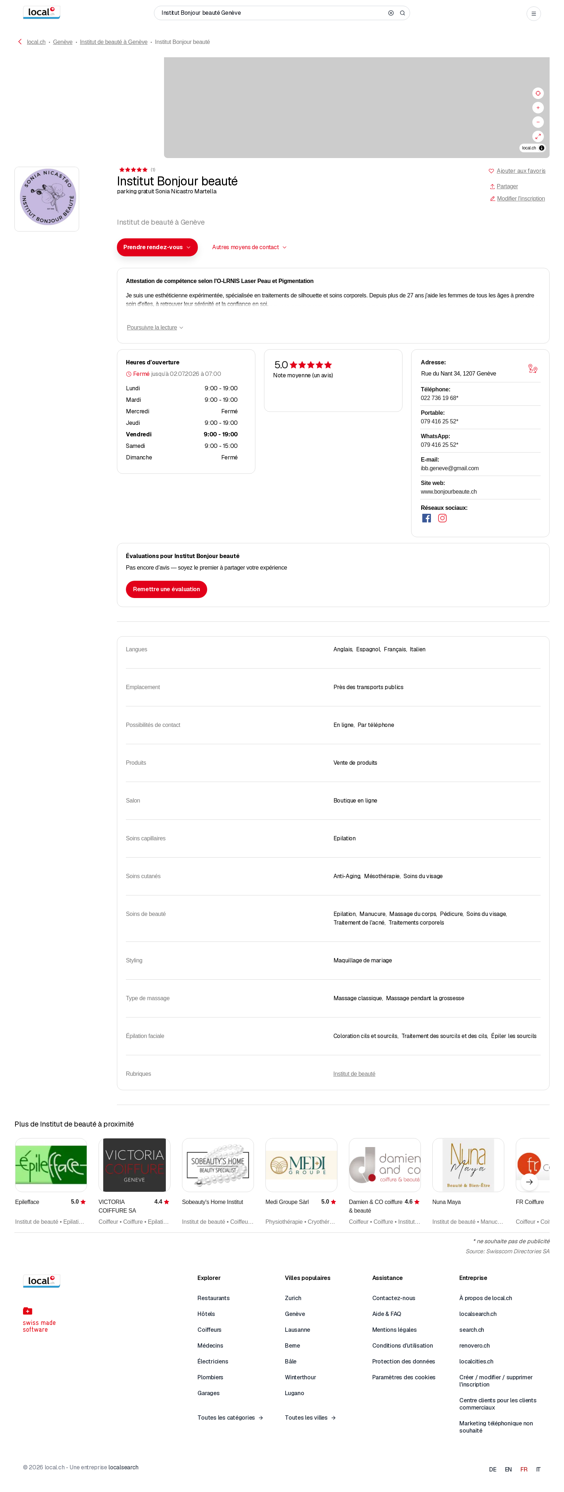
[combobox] (157, 247)
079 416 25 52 (439, 421)
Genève (62, 42)
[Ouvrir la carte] (533, 368)
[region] (282, 107)
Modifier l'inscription (517, 199)
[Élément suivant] (529, 1182)
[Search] (402, 13)
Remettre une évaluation (166, 589)
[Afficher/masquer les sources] (541, 148)
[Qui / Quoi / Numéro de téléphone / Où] (273, 13)
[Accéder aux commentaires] (136, 170)
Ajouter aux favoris (521, 171)
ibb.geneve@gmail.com (450, 468)
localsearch (123, 1467)
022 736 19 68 (439, 398)
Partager (504, 186)
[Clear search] (391, 13)
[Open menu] (534, 13)
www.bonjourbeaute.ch (449, 492)
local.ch (36, 42)
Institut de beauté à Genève (113, 42)
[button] (157, 247)
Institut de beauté (354, 1074)
